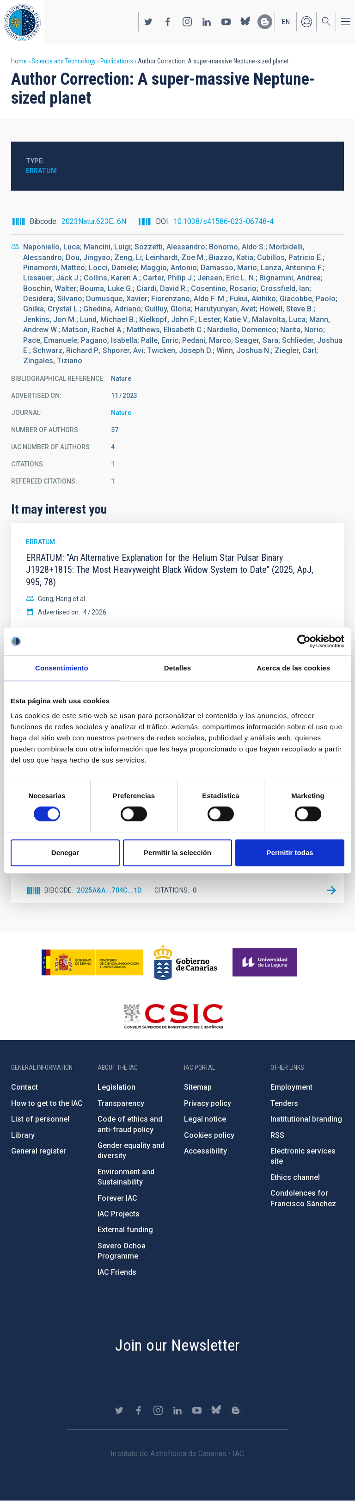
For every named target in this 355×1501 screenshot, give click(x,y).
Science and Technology (63, 61)
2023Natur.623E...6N (93, 221)
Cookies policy (209, 1135)
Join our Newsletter (177, 1345)
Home (19, 61)
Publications (116, 61)
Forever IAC (117, 1198)
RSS (277, 1135)
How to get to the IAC (47, 1103)
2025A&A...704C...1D (109, 890)
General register (38, 1151)
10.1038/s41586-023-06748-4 (223, 221)
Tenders (284, 1103)
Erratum (41, 170)
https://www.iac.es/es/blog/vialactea (265, 21)
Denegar (65, 852)
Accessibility (205, 1151)
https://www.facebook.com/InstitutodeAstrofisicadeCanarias (168, 21)
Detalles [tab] (177, 668)
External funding (125, 1229)
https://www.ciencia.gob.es (92, 962)
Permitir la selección (177, 852)
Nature (121, 412)
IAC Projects (119, 1213)
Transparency (121, 1103)
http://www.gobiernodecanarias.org (185, 962)
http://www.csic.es (173, 1016)
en (286, 21)
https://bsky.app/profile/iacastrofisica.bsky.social (245, 21)
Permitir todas (290, 852)
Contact (24, 1087)
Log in (306, 21)
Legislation (116, 1087)
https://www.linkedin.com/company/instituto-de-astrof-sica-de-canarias (206, 21)
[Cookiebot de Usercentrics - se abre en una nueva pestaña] (303, 641)
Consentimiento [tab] (61, 668)
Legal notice (205, 1119)
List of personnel (40, 1119)
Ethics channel (295, 1177)
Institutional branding (306, 1119)
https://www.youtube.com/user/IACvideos (226, 21)
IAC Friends (117, 1272)
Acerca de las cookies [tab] (293, 668)
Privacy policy (207, 1103)
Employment (291, 1087)
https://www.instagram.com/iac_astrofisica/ (187, 21)
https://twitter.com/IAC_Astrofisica (148, 21)
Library (23, 1135)
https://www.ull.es (266, 962)
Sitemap (198, 1087)
